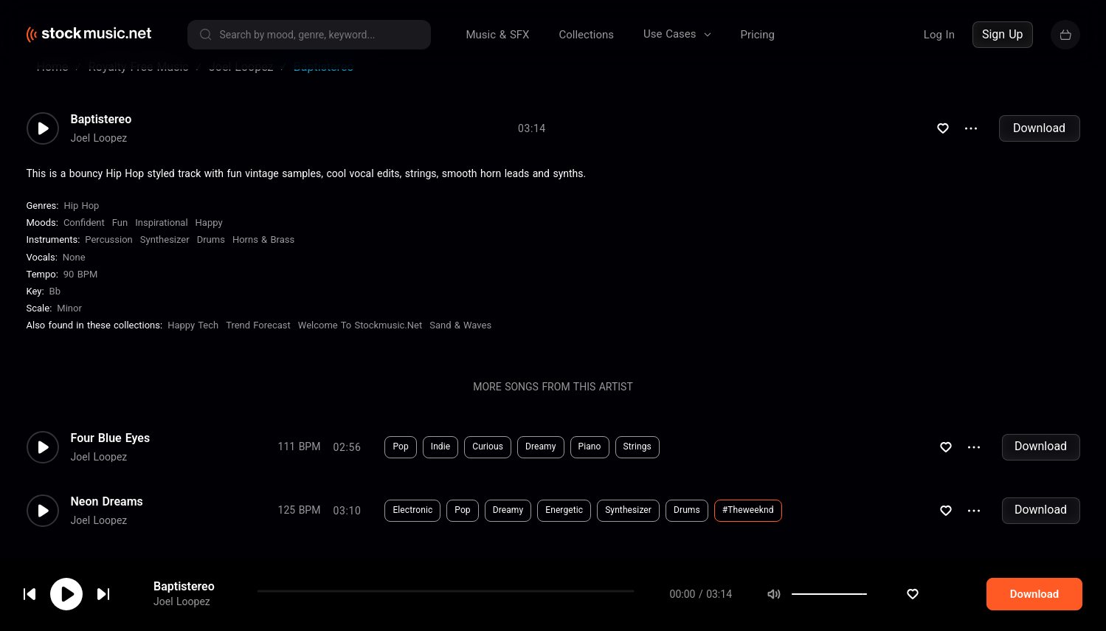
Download (1039, 146)
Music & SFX (498, 34)
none (74, 274)
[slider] (915, 594)
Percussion (108, 257)
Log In (939, 34)
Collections (586, 34)
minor (69, 325)
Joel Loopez (181, 602)
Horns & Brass (263, 257)
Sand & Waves (460, 342)
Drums (211, 257)
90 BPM (80, 291)
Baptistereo (184, 586)
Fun (120, 240)
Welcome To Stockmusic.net (360, 342)
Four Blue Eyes (111, 456)
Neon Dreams (107, 519)
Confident (84, 240)
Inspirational (161, 240)
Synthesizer (165, 257)
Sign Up (1002, 34)
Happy (209, 240)
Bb (55, 308)
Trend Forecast (258, 342)
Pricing (758, 34)
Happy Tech (192, 342)
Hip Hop (81, 223)
